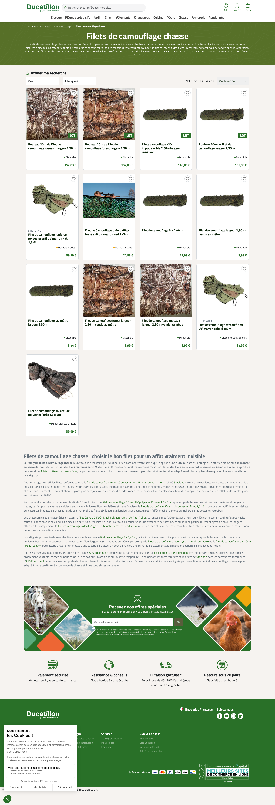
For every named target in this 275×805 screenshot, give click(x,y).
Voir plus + (36, 648)
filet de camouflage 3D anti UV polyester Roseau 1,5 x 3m (136, 510)
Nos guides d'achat (151, 755)
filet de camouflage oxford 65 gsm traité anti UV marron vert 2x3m (98, 534)
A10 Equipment (98, 561)
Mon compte (108, 751)
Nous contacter (149, 747)
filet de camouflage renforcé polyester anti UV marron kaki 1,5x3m (126, 491)
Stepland (179, 491)
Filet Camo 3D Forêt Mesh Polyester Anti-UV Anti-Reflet (112, 526)
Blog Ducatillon (149, 751)
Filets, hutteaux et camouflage (59, 479)
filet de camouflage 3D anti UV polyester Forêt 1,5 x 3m (174, 515)
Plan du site (108, 755)
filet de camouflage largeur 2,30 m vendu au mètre (178, 550)
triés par (209, 89)
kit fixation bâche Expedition (171, 561)
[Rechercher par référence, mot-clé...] (104, 8)
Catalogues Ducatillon (114, 747)
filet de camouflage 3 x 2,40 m (118, 545)
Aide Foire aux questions (154, 759)
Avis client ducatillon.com (77, 763)
